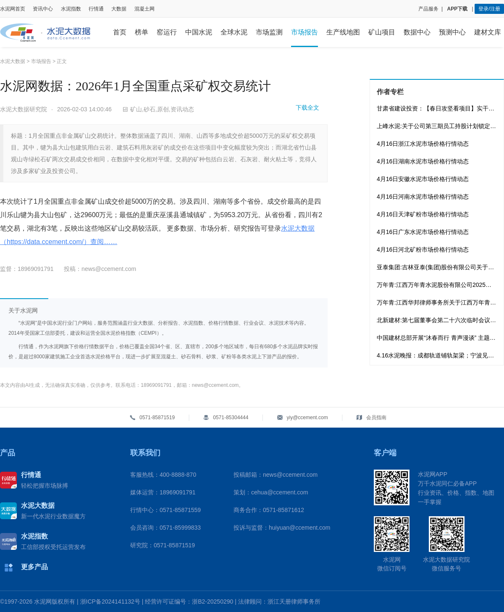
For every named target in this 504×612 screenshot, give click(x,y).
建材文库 (487, 32)
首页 (119, 32)
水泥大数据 (12, 61)
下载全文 (307, 107)
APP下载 (458, 9)
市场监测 (269, 32)
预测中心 (452, 32)
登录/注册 (489, 9)
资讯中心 (43, 9)
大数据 (118, 9)
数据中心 (417, 32)
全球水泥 (233, 32)
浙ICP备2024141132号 (110, 601)
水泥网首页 (12, 9)
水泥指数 (71, 9)
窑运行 (167, 32)
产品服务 (428, 9)
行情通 (96, 9)
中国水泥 (198, 32)
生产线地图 (343, 32)
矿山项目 (381, 32)
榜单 (141, 32)
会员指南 (376, 417)
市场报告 (304, 32)
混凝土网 (144, 9)
